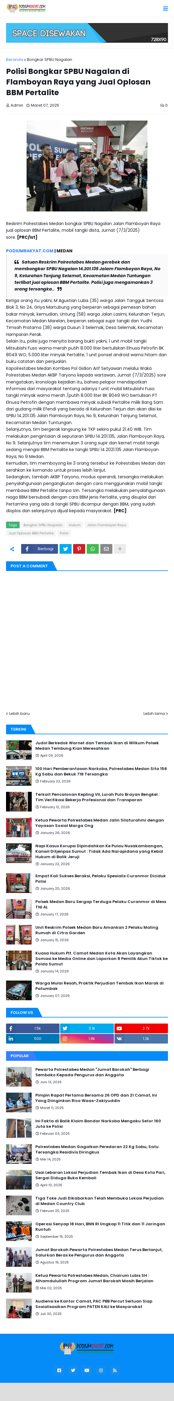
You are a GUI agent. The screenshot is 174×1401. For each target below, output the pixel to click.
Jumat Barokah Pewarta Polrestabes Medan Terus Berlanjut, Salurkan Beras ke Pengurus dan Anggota (99, 1252)
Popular (20, 1056)
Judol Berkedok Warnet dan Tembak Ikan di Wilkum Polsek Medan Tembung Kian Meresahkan (97, 745)
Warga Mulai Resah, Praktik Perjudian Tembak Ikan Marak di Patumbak (99, 986)
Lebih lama (154, 713)
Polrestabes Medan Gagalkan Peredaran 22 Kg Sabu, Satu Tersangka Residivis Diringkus (97, 1149)
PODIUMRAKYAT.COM (29, 251)
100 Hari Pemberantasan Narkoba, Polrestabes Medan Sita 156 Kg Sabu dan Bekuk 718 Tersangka (101, 771)
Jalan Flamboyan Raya (106, 525)
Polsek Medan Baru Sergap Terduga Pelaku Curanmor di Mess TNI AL (100, 904)
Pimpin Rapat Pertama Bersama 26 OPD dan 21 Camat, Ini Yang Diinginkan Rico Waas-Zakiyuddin (96, 1098)
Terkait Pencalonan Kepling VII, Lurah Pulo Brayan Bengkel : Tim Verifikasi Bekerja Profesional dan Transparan (97, 797)
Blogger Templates (99, 1390)
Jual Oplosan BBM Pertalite (30, 533)
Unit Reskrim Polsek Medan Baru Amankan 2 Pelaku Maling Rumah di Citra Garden (96, 930)
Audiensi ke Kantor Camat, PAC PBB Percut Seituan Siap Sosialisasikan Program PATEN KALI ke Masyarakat (93, 1304)
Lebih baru (19, 713)
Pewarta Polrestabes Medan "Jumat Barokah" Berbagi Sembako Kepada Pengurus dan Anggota (92, 1072)
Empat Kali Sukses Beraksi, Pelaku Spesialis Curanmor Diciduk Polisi (100, 878)
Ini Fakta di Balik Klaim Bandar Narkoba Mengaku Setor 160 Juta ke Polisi (98, 1123)
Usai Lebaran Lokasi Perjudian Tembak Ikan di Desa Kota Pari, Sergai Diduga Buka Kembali (100, 1175)
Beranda (14, 59)
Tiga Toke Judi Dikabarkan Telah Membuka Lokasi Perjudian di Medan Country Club (99, 1201)
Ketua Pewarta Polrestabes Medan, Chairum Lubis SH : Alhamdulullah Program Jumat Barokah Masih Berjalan (94, 1278)
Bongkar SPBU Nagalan (49, 59)
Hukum (75, 525)
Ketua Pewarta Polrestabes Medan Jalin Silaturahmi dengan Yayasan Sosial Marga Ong (99, 823)
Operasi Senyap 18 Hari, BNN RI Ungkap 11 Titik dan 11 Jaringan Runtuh (100, 1226)
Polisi (64, 533)
